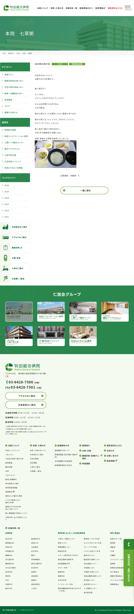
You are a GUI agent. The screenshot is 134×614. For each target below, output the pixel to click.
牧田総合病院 (77, 64)
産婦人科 (34, 543)
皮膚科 (33, 572)
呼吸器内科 (9, 551)
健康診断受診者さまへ (14, 80)
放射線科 (34, 576)
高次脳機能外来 (64, 563)
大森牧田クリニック (12, 161)
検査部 (112, 547)
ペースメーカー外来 (65, 584)
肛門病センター (89, 580)
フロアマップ (10, 475)
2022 (6, 210)
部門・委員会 (115, 533)
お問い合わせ (112, 455)
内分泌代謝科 (10, 568)
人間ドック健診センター (14, 142)
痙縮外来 (61, 572)
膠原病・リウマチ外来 (92, 539)
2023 (6, 204)
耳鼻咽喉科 (35, 559)
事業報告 (8, 492)
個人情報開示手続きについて (16, 513)
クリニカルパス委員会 (118, 580)
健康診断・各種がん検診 (90, 457)
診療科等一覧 (14, 528)
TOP (4, 53)
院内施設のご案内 (12, 483)
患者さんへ (9, 74)
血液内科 (8, 572)
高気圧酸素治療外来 (66, 559)
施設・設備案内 (11, 479)
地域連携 (86, 463)
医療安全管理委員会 (118, 568)
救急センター (63, 543)
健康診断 (10, 247)
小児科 (33, 588)
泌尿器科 (34, 547)
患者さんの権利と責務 (13, 496)
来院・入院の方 (57, 8)
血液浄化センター (90, 584)
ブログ (18, 53)
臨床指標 (8, 467)
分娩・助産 (10, 257)
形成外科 (34, 568)
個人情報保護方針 (10, 610)
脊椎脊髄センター (64, 547)
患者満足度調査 (11, 487)
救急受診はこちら (115, 8)
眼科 (33, 555)
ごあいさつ (9, 454)
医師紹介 (86, 445)
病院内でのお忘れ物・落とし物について (13, 507)
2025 (6, 191)
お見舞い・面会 (12, 278)
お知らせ (11, 53)
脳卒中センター (89, 555)
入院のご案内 (11, 268)
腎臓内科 (8, 555)
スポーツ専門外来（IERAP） (68, 555)
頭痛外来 (61, 576)
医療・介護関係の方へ (13, 93)
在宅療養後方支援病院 (63, 461)
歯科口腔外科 (36, 563)
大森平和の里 (10, 155)
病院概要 (8, 463)
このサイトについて (27, 610)
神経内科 (8, 547)
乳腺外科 (8, 584)
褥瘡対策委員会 (116, 576)
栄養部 (112, 555)
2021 (6, 216)
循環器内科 (9, 543)
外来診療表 (34, 459)
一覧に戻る (85, 190)
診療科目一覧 (71, 8)
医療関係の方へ (86, 8)
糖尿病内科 (9, 563)
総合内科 (8, 539)
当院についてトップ (12, 450)
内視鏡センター (89, 568)
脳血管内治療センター (92, 559)
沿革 (7, 471)
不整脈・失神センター (92, 572)
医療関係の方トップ (62, 450)
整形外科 (8, 588)
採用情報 (100, 8)
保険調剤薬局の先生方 (63, 465)
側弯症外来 (62, 551)
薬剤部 (112, 543)
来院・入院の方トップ (38, 450)
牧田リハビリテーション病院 (16, 136)
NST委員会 (114, 572)
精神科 (8, 576)
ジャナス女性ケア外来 (92, 551)
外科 (7, 580)
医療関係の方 (63, 445)
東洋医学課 (88, 592)
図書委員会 (114, 584)
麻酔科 (33, 580)
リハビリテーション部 (118, 559)
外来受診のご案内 (13, 226)
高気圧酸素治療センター (93, 576)
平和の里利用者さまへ (14, 87)
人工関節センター (90, 588)
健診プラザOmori (12, 148)
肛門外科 (34, 551)
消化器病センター (90, 563)
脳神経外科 (35, 539)
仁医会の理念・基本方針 (14, 459)
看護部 (112, 563)
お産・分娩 (86, 450)
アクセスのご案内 (13, 237)
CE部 (112, 551)
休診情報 (33, 463)
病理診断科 (35, 584)
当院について (42, 8)
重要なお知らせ (11, 112)
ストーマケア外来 (90, 547)
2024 (6, 197)
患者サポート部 (116, 539)
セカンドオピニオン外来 (92, 543)
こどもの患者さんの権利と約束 (12, 501)
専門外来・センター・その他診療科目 (71, 533)
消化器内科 (9, 559)
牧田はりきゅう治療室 (13, 167)
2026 (6, 185)
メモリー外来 (63, 568)
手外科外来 (62, 580)
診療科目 (8, 533)
